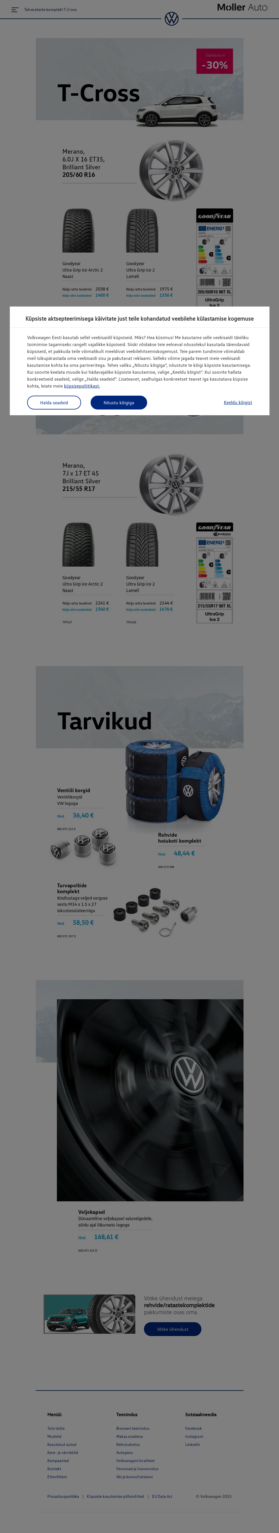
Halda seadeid (54, 402)
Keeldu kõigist (238, 402)
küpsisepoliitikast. (82, 386)
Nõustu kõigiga (119, 402)
